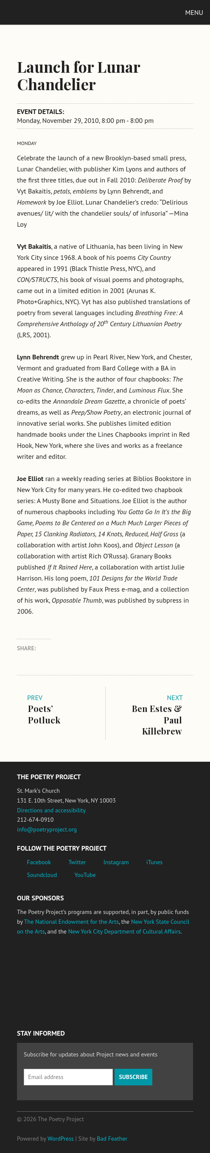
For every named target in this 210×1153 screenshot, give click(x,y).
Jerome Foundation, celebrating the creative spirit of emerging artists (95, 963)
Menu (194, 12)
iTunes (154, 862)
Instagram (116, 862)
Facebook (39, 862)
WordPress (61, 1138)
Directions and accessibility (51, 810)
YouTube (84, 875)
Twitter (77, 862)
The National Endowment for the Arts (71, 921)
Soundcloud (42, 875)
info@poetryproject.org (47, 829)
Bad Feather (112, 1138)
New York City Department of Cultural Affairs (124, 931)
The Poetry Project (46, 12)
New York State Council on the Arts (141, 963)
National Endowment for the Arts (40, 963)
